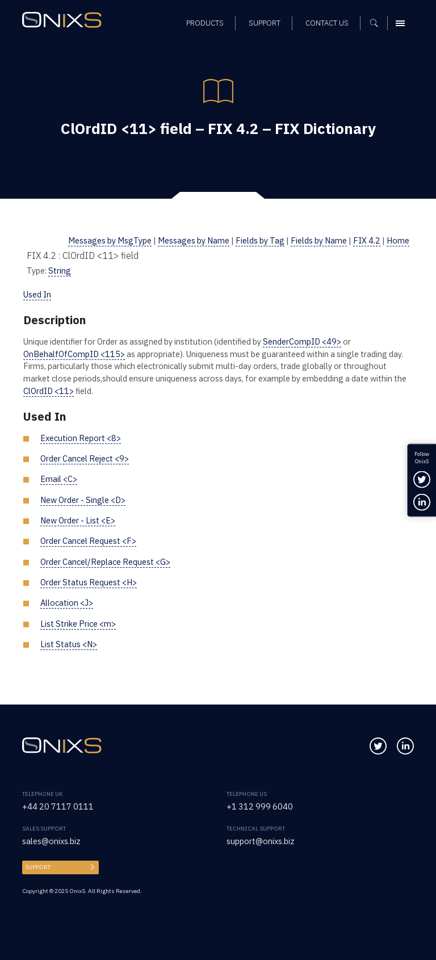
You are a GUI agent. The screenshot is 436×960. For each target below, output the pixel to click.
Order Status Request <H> (88, 582)
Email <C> (58, 478)
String (59, 270)
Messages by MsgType (110, 240)
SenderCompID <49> (302, 341)
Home (398, 240)
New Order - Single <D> (82, 499)
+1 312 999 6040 (260, 806)
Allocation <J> (66, 602)
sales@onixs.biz (51, 841)
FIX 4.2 (366, 240)
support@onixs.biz (261, 841)
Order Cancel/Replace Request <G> (105, 561)
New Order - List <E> (77, 520)
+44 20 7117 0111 (58, 806)
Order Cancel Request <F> (88, 540)
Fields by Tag (260, 240)
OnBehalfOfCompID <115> (74, 354)
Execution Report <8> (80, 438)
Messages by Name (193, 240)
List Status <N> (68, 644)
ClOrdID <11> (48, 390)
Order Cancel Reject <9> (84, 458)
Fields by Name (319, 240)
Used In (37, 294)
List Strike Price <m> (78, 623)
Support (38, 867)
